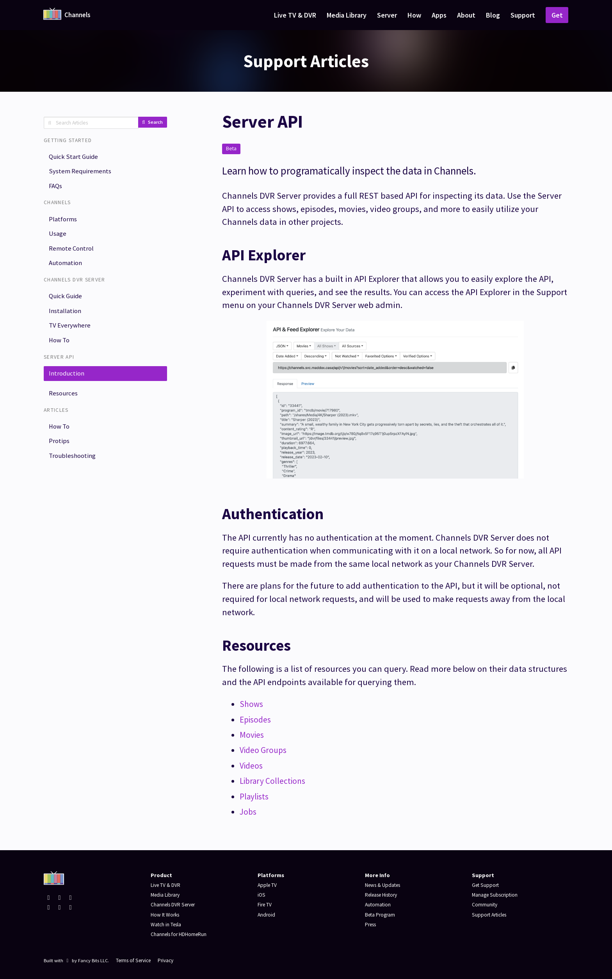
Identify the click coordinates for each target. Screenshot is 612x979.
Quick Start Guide (74, 157)
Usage (58, 239)
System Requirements (81, 173)
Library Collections (275, 780)
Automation (66, 270)
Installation (65, 320)
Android (267, 914)
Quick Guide (66, 304)
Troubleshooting (73, 473)
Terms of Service (136, 960)
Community (485, 904)
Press (372, 924)
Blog (493, 15)
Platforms (64, 223)
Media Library (346, 15)
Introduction (67, 386)
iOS (262, 894)
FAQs (56, 188)
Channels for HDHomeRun (181, 934)
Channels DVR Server (175, 904)
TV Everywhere (71, 336)
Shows (252, 703)
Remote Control (72, 254)
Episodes (257, 719)
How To (60, 352)
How (414, 15)
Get (557, 15)
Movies (252, 734)
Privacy (171, 960)
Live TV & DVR (295, 15)
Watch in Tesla (167, 924)
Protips (60, 457)
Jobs (249, 811)
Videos (252, 765)
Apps (439, 15)
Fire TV (265, 904)
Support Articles (491, 914)
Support (523, 15)
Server (387, 15)
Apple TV (268, 884)
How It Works (166, 914)
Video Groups (265, 749)
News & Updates (384, 884)
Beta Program (381, 914)
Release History (383, 894)
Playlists (256, 796)
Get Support (486, 884)
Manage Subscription (496, 894)
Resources (64, 407)
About (466, 15)
